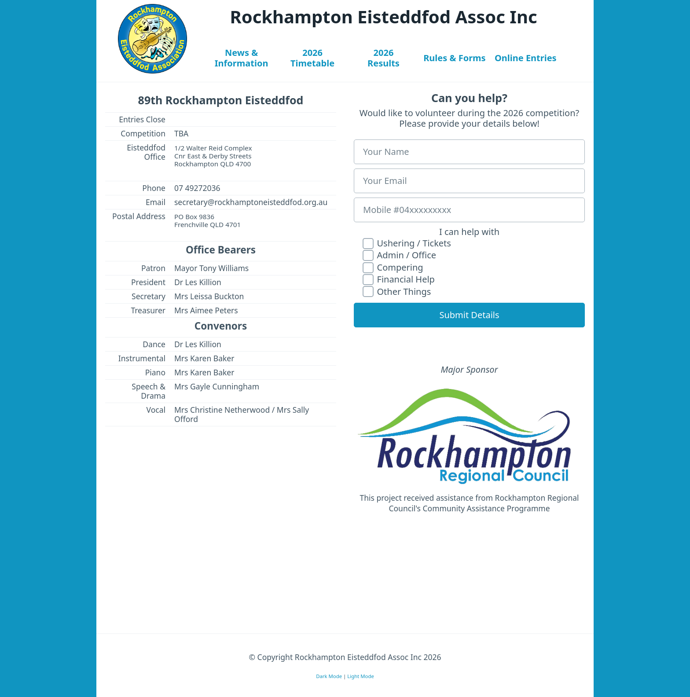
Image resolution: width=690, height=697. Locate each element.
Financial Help (399, 279)
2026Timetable (312, 58)
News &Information (241, 58)
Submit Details (469, 315)
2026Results (383, 58)
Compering (393, 267)
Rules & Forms (454, 58)
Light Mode (360, 675)
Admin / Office (399, 255)
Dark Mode (329, 675)
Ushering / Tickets (407, 243)
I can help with (469, 232)
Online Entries (526, 58)
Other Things (397, 291)
